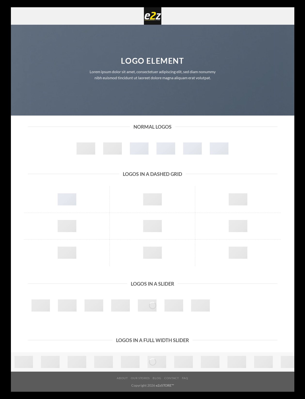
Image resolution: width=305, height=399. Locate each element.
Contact (171, 378)
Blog (157, 378)
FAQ (185, 378)
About (122, 378)
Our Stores (140, 378)
